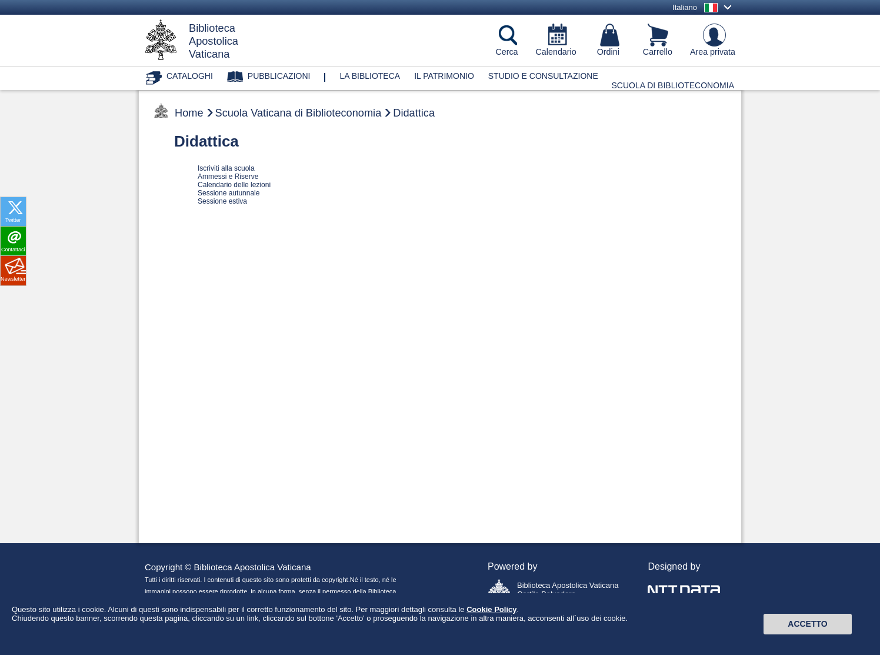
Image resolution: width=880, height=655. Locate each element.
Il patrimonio (444, 76)
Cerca (506, 51)
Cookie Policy (491, 618)
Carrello (657, 51)
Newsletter (13, 279)
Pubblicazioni (279, 76)
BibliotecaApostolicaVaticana (213, 41)
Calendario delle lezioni (234, 185)
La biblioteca (369, 76)
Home (189, 113)
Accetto (807, 633)
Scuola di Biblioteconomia (673, 85)
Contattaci (13, 249)
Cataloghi (189, 76)
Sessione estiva (222, 201)
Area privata (712, 51)
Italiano (684, 7)
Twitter (13, 220)
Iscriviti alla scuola (226, 168)
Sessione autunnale (228, 193)
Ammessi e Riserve (228, 176)
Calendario (556, 51)
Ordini (608, 51)
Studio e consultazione (543, 76)
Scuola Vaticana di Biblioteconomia (298, 113)
